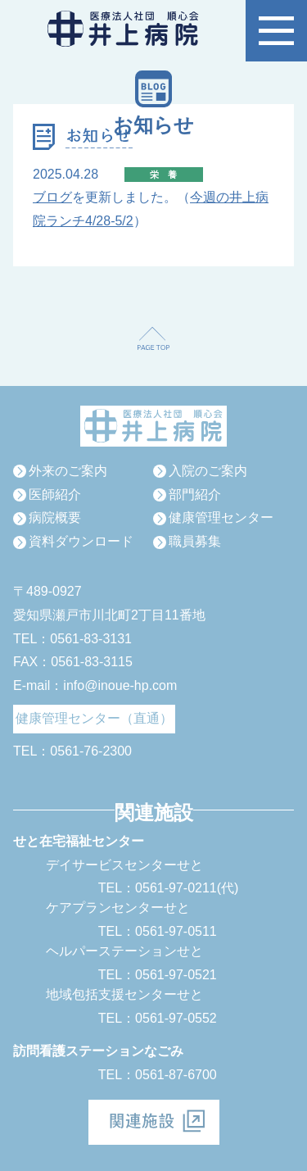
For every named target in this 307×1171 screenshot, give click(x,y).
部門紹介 (195, 495)
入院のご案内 (208, 471)
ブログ (52, 197)
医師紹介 (55, 495)
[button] (276, 30)
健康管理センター (221, 517)
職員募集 (195, 541)
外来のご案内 (68, 471)
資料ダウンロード (81, 541)
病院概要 (55, 517)
